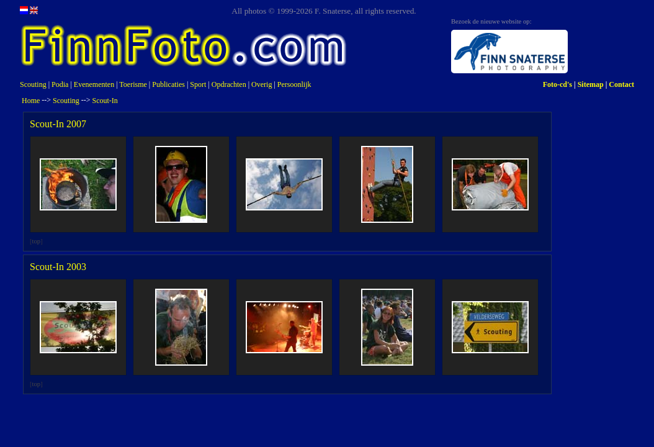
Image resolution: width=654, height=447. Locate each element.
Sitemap (591, 84)
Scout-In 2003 (58, 266)
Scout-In (105, 100)
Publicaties (168, 84)
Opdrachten (229, 84)
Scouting (33, 84)
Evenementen (94, 84)
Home (31, 100)
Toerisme (132, 84)
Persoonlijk (294, 84)
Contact (621, 84)
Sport (198, 84)
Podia (60, 84)
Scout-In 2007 (58, 124)
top (36, 241)
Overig (261, 84)
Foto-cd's (557, 84)
